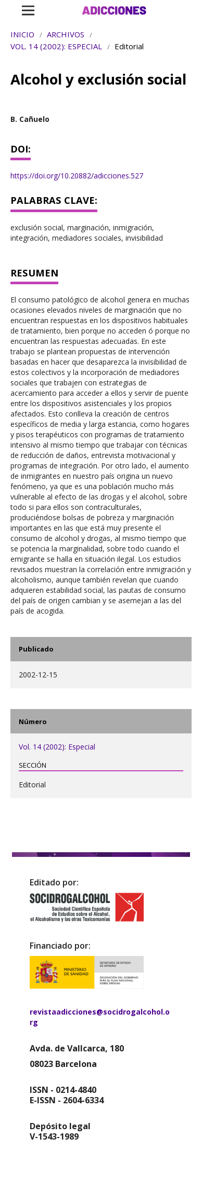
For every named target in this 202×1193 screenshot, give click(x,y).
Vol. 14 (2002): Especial (56, 46)
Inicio (22, 34)
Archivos (65, 34)
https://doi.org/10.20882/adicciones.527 (76, 176)
